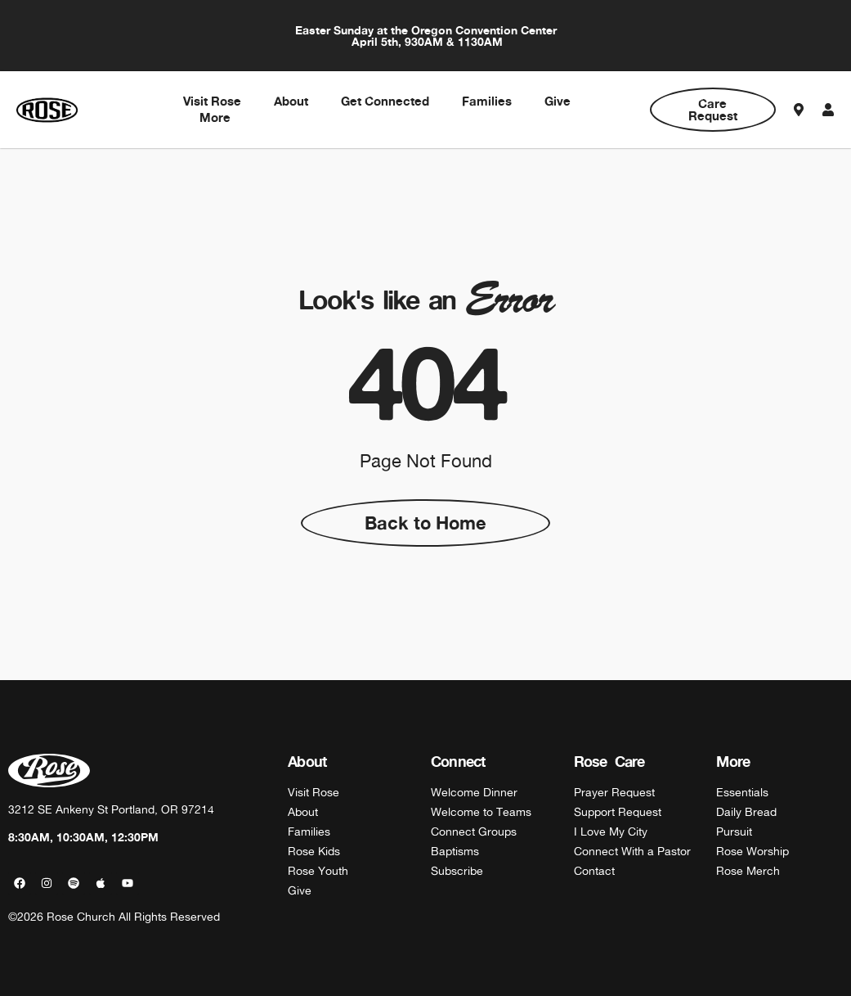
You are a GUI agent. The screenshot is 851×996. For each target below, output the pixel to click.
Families (487, 101)
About (291, 101)
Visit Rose (212, 101)
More (215, 117)
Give (557, 101)
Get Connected (385, 101)
